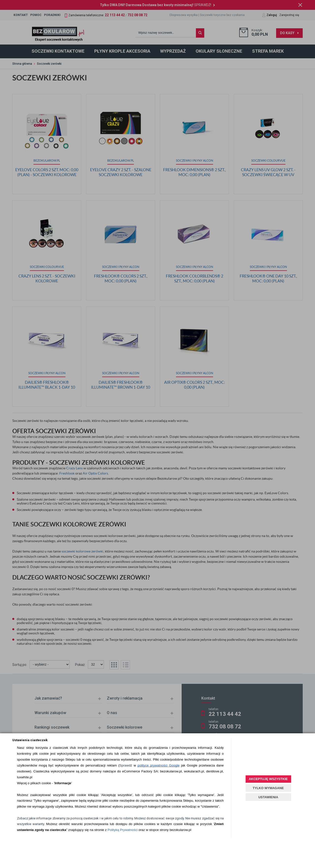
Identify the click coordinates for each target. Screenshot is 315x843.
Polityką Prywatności (123, 830)
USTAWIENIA (268, 797)
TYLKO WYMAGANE (268, 788)
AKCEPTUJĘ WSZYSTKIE (268, 779)
